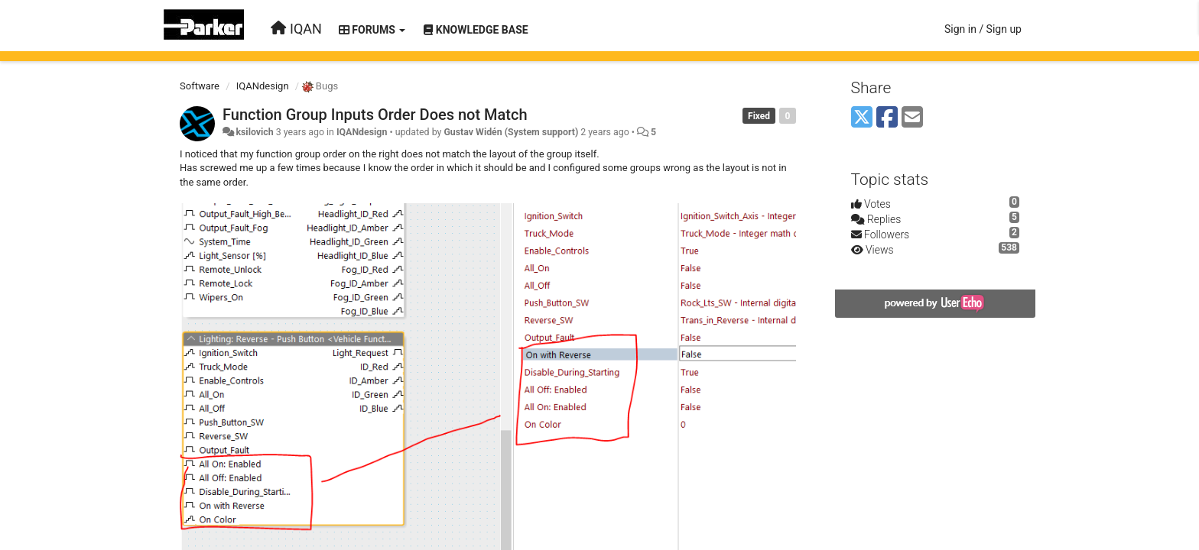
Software (199, 86)
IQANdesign (262, 86)
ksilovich (254, 132)
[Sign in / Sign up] (983, 29)
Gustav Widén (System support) (511, 132)
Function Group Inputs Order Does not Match (375, 114)
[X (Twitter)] (861, 118)
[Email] (912, 118)
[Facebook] (887, 118)
